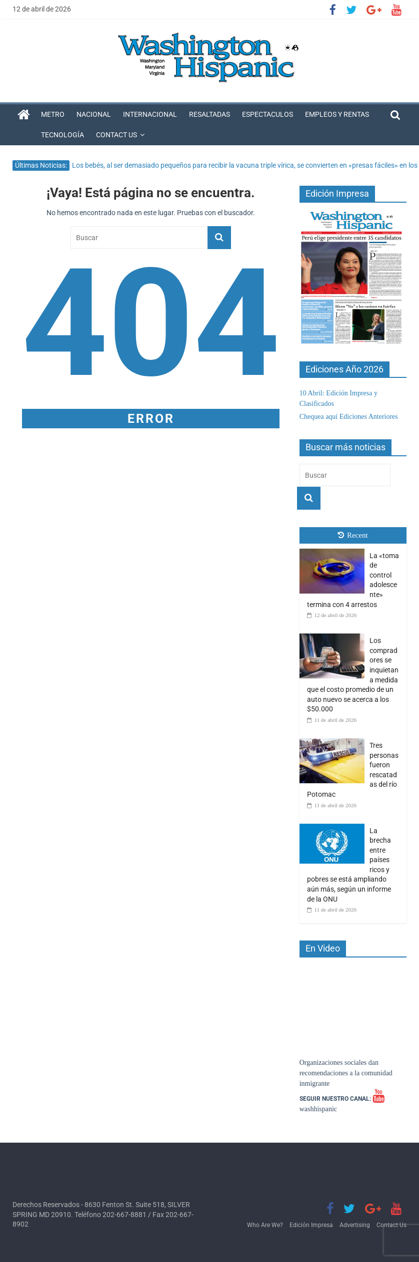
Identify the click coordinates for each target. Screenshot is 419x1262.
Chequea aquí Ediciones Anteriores (349, 416)
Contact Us (116, 135)
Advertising (355, 1225)
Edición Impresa (311, 1225)
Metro (52, 114)
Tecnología (62, 135)
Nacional (93, 114)
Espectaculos (267, 114)
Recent (353, 535)
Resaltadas (209, 114)
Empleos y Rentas (337, 114)
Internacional (150, 114)
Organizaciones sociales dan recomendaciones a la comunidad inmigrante (346, 1073)
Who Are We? (265, 1225)
